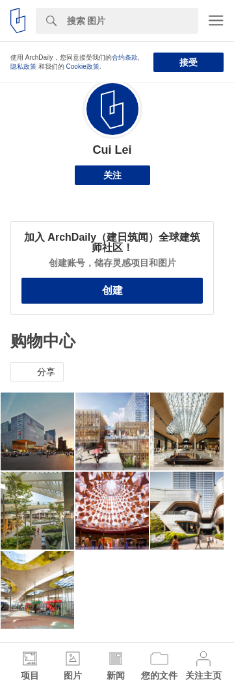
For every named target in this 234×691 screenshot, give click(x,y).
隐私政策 (23, 66)
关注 (112, 175)
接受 (188, 62)
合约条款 (125, 57)
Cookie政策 (82, 66)
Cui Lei (111, 149)
